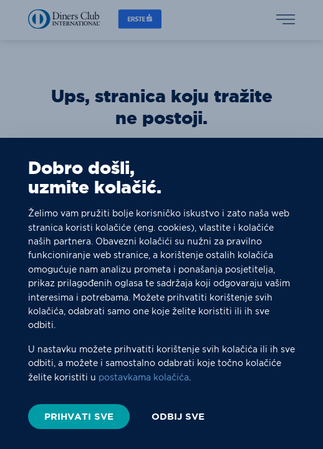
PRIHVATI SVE (78, 416)
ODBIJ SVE (178, 416)
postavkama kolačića (144, 377)
